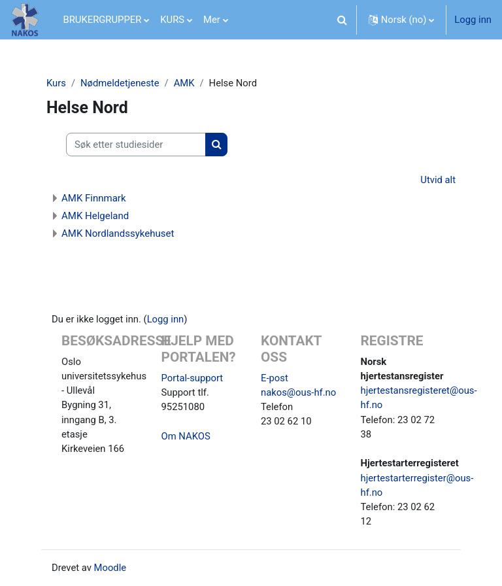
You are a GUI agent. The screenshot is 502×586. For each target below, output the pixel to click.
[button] (342, 19)
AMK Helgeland (95, 216)
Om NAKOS (185, 436)
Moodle (110, 568)
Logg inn (473, 20)
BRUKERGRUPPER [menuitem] (102, 20)
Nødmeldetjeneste (119, 83)
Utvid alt (438, 180)
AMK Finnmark (93, 198)
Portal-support (192, 378)
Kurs (56, 83)
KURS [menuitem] (172, 20)
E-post (274, 378)
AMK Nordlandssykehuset (117, 233)
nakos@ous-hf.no (298, 392)
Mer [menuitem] (211, 20)
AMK (184, 83)
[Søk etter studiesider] (136, 144)
